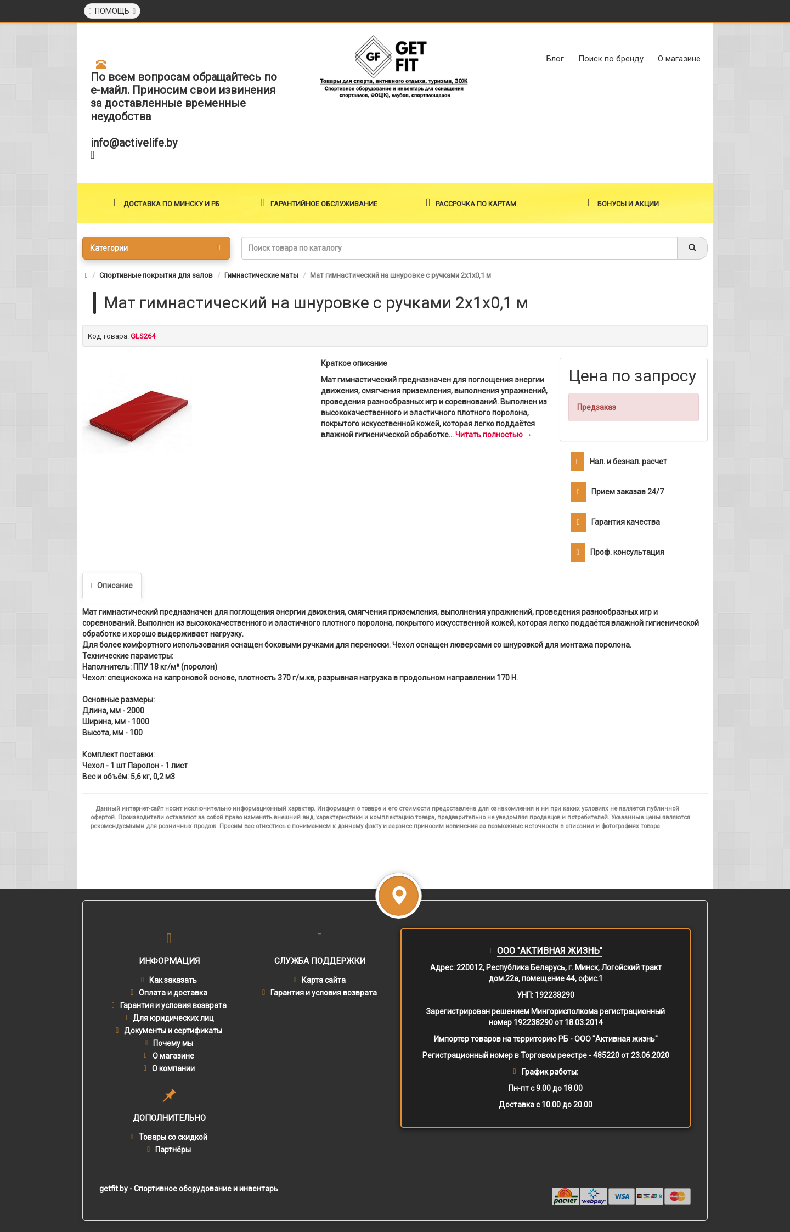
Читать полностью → (493, 434)
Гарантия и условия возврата (173, 1005)
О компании (173, 1068)
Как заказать (173, 980)
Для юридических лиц (173, 1018)
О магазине (173, 1055)
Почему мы (173, 1043)
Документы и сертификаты (173, 1030)
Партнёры (173, 1149)
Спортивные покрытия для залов (156, 275)
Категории (155, 248)
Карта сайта (324, 980)
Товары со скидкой (173, 1137)
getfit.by (113, 1188)
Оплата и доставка (173, 992)
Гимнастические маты (261, 275)
